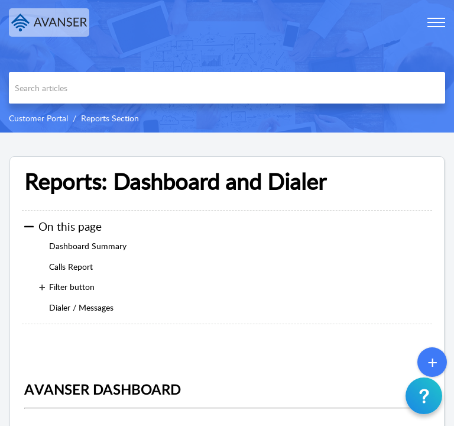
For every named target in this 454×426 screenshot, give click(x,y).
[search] (227, 88)
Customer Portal (38, 118)
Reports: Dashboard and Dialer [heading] (175, 182)
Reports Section (110, 118)
